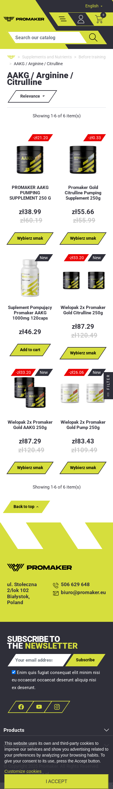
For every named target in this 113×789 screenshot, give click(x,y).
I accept (56, 781)
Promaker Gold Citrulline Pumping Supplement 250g (83, 193)
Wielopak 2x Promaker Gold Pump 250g (83, 425)
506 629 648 (71, 584)
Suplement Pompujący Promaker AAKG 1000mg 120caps (30, 313)
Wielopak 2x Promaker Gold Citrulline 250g (83, 310)
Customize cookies (22, 771)
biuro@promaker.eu (79, 592)
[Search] (47, 37)
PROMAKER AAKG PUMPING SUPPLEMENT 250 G (30, 193)
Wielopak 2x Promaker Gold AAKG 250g (30, 425)
